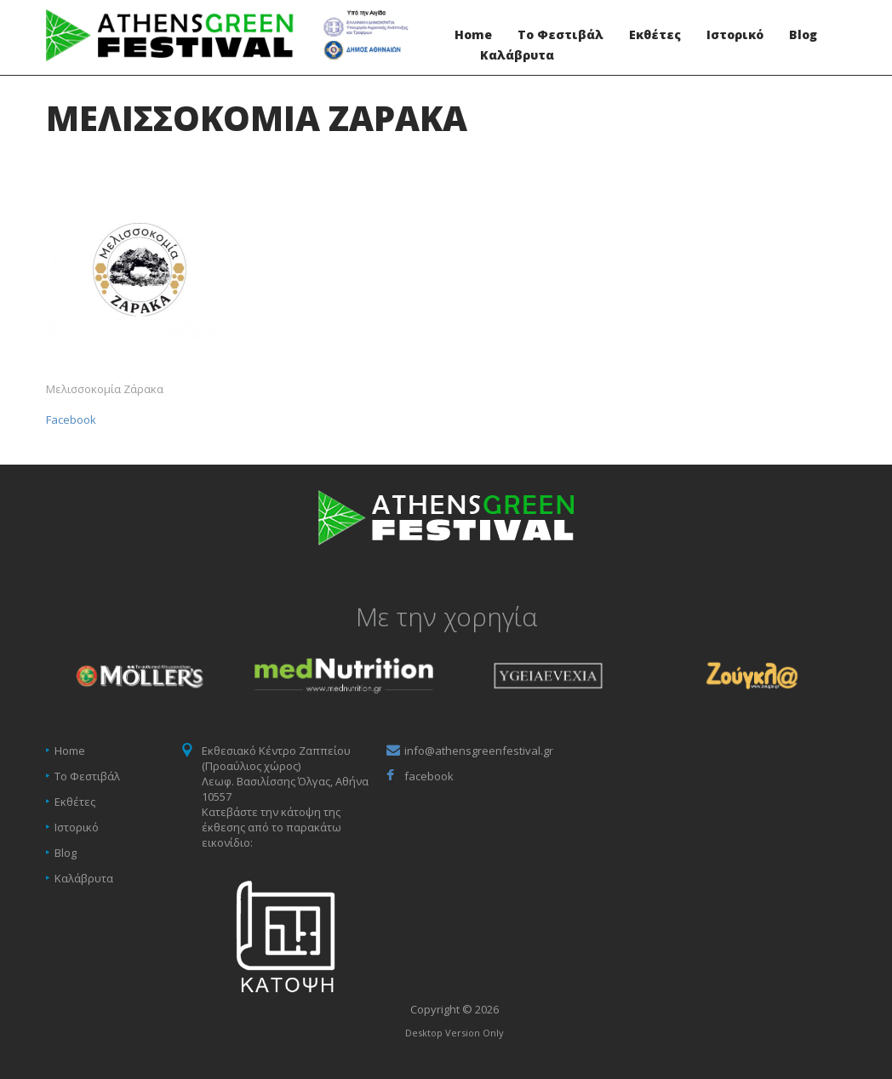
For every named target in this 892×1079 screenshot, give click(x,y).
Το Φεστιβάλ (560, 35)
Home (473, 35)
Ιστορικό (734, 35)
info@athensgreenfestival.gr (478, 750)
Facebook (71, 419)
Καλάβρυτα (517, 55)
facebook (429, 776)
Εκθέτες (655, 35)
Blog (803, 35)
